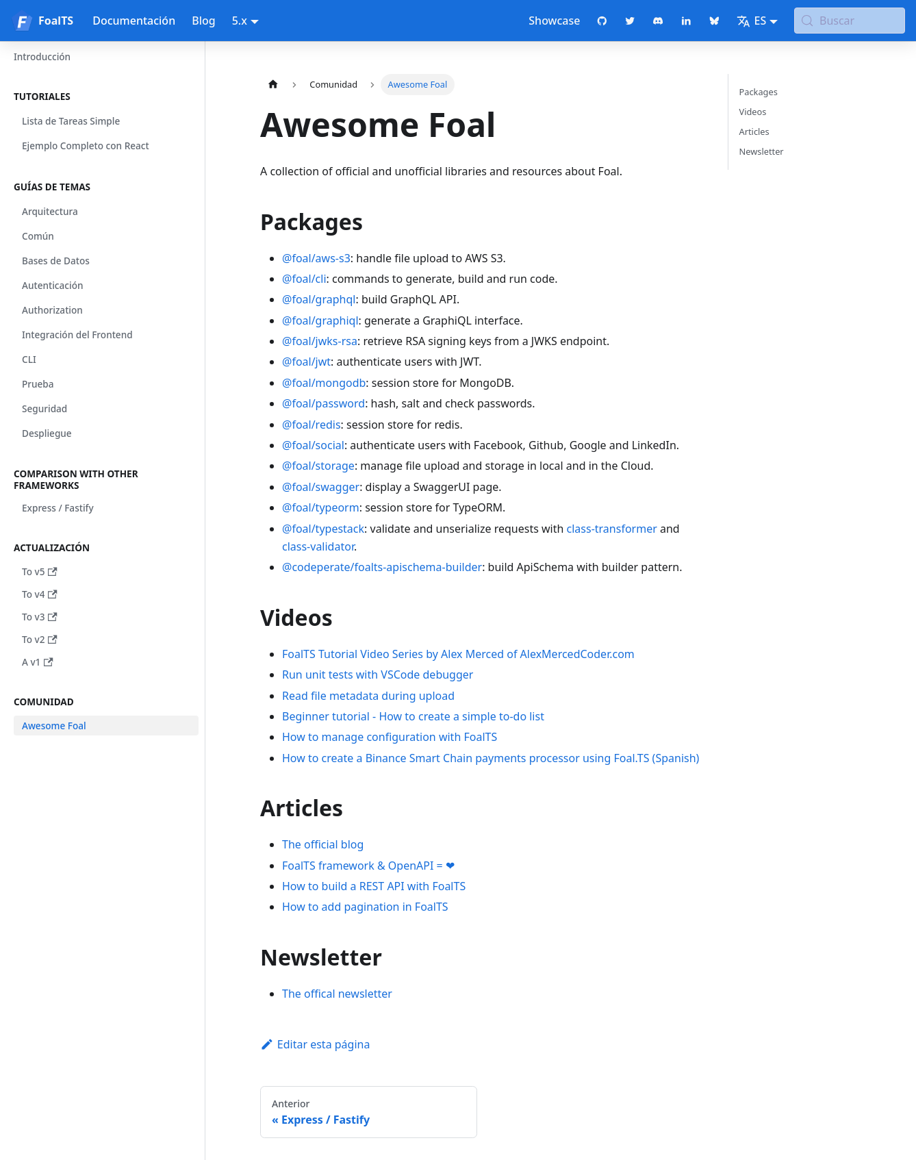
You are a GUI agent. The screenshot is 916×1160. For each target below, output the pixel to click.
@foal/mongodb (324, 382)
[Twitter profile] (630, 20)
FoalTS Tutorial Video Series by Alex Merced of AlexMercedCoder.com (458, 653)
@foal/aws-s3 (316, 258)
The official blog (323, 844)
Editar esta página (315, 1044)
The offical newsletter (337, 993)
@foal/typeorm (320, 507)
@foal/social (313, 445)
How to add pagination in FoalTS (365, 906)
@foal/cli (304, 278)
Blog (203, 20)
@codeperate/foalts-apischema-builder (382, 567)
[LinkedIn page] (686, 20)
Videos (753, 111)
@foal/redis (311, 424)
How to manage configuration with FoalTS (389, 736)
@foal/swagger (320, 486)
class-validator (318, 546)
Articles (754, 131)
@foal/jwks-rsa (319, 341)
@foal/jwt (306, 361)
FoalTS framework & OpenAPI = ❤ (368, 865)
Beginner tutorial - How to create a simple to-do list (413, 716)
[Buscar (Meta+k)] (849, 21)
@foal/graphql (318, 299)
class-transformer (612, 528)
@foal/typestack (323, 528)
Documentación (133, 20)
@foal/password (323, 403)
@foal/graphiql (320, 320)
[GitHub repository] (602, 20)
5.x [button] (239, 20)
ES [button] (751, 20)
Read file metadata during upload (368, 695)
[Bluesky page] (714, 20)
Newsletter (761, 151)
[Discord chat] (658, 20)
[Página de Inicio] (273, 84)
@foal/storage (318, 465)
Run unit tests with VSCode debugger (377, 674)
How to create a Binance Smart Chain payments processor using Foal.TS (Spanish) (490, 758)
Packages (758, 92)
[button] (102, 97)
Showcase (554, 20)
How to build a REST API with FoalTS (374, 886)
